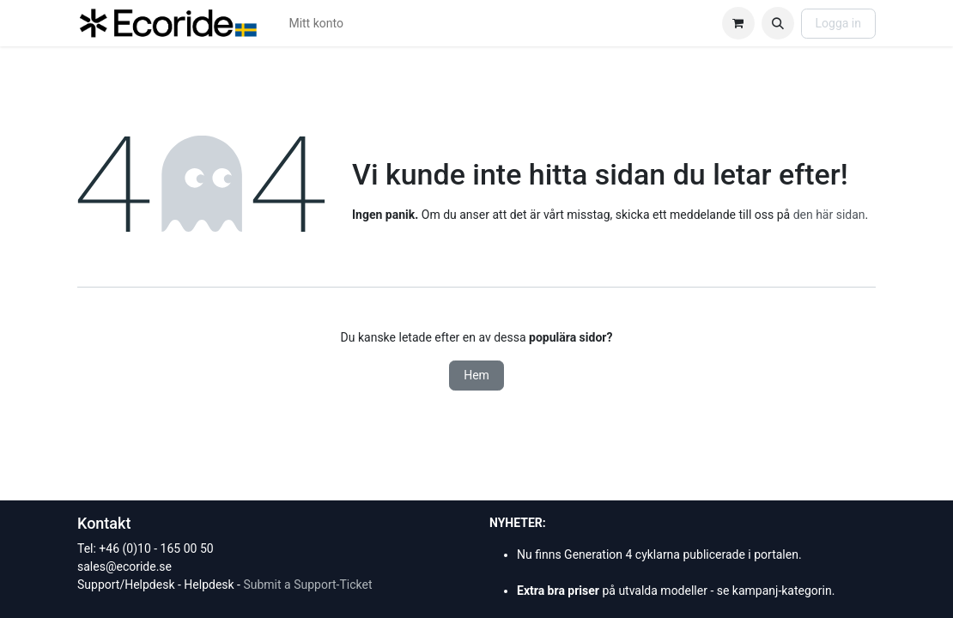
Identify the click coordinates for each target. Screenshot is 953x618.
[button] (778, 23)
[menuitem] (316, 23)
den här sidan (829, 214)
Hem (476, 375)
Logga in (838, 23)
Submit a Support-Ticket (307, 584)
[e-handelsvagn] (738, 23)
